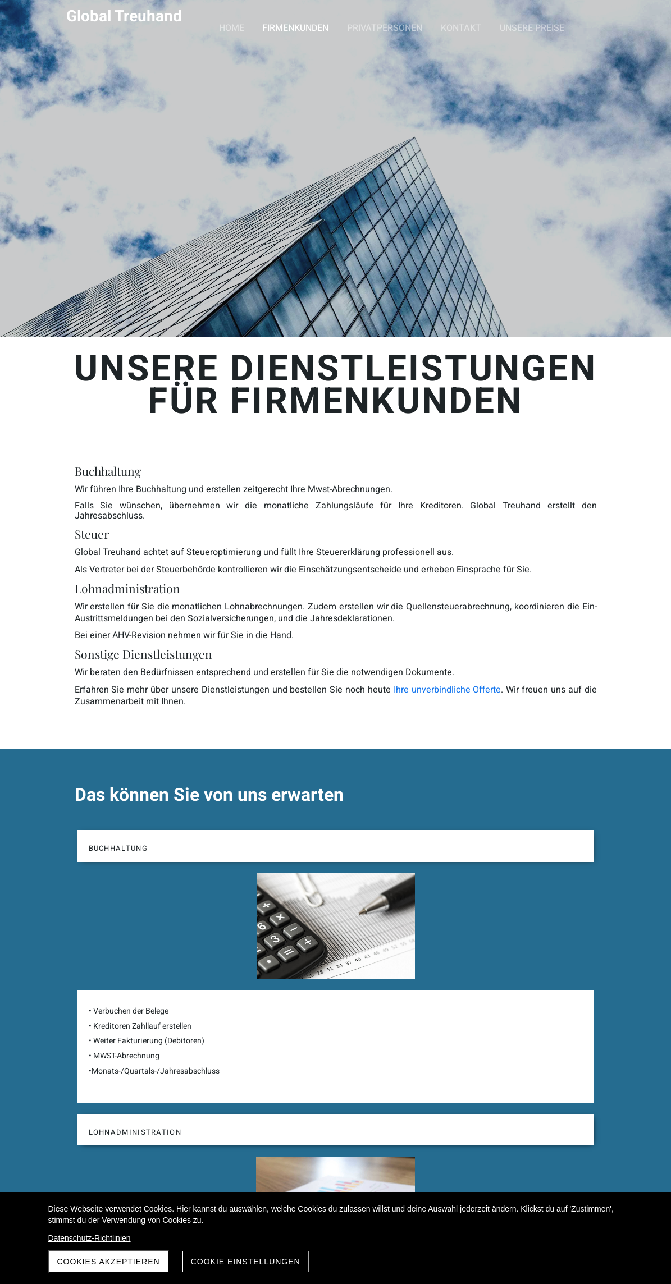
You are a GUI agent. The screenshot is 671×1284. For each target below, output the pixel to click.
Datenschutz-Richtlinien (89, 1237)
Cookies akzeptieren (108, 1261)
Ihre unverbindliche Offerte (524, 625)
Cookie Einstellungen (245, 1261)
